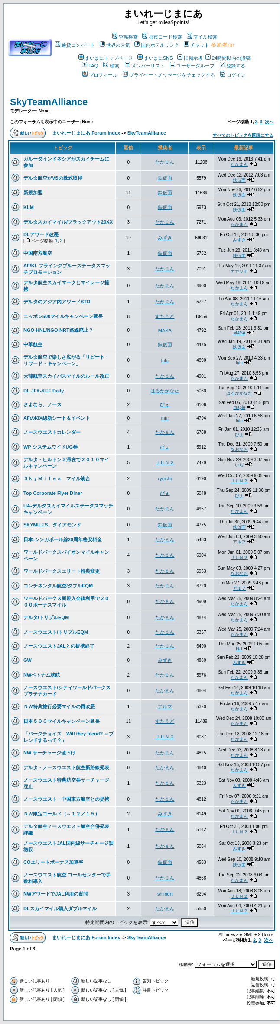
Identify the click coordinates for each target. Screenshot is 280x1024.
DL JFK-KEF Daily (43, 390)
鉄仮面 (165, 177)
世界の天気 (115, 45)
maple (239, 407)
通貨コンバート (75, 45)
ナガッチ (239, 271)
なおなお (239, 449)
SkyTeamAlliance (49, 101)
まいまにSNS (155, 58)
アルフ (239, 541)
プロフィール (99, 74)
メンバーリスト (145, 65)
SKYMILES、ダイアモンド (52, 524)
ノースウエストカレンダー (52, 432)
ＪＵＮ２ (164, 462)
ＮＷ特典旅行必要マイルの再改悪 (59, 706)
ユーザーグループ (192, 65)
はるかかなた (164, 390)
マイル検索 (202, 36)
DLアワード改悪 (41, 234)
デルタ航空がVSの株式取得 (52, 177)
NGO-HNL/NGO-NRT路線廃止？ (58, 330)
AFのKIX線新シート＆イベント (56, 418)
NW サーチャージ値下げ (49, 752)
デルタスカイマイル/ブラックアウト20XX (68, 222)
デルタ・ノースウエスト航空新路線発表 (66, 767)
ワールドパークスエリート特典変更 (61, 571)
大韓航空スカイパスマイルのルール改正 (66, 376)
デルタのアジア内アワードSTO (56, 301)
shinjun (165, 893)
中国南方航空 (37, 253)
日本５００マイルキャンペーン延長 (61, 721)
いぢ (239, 464)
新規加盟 (32, 192)
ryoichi (165, 478)
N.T (239, 648)
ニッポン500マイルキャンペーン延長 (63, 316)
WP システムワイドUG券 (50, 446)
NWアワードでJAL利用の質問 (55, 893)
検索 (111, 65)
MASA (165, 330)
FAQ (90, 65)
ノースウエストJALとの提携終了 (58, 645)
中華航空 (32, 344)
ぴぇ (164, 404)
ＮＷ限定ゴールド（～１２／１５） (61, 813)
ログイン (233, 74)
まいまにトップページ (105, 58)
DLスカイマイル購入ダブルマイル (60, 908)
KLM (28, 207)
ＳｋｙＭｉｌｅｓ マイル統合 (56, 478)
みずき (165, 237)
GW (27, 660)
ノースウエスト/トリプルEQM (55, 632)
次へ (269, 121)
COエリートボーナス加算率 (53, 862)
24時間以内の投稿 (228, 58)
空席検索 (125, 36)
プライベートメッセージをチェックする (169, 74)
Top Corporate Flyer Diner (52, 493)
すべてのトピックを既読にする (243, 135)
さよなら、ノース (42, 404)
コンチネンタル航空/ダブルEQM (58, 585)
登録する (232, 65)
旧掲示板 (190, 58)
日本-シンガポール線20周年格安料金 (62, 539)
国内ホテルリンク (156, 45)
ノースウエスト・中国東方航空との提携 (66, 799)
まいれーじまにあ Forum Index (86, 132)
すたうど (164, 316)
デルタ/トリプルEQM (46, 617)
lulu (165, 360)
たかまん (164, 161)
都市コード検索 (162, 36)
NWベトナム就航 (41, 674)
